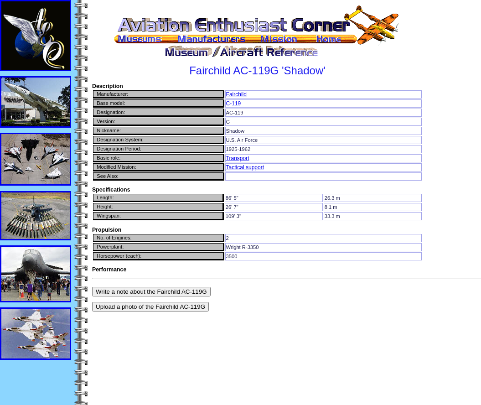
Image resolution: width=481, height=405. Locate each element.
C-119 (233, 103)
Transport (237, 158)
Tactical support (245, 167)
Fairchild (236, 94)
